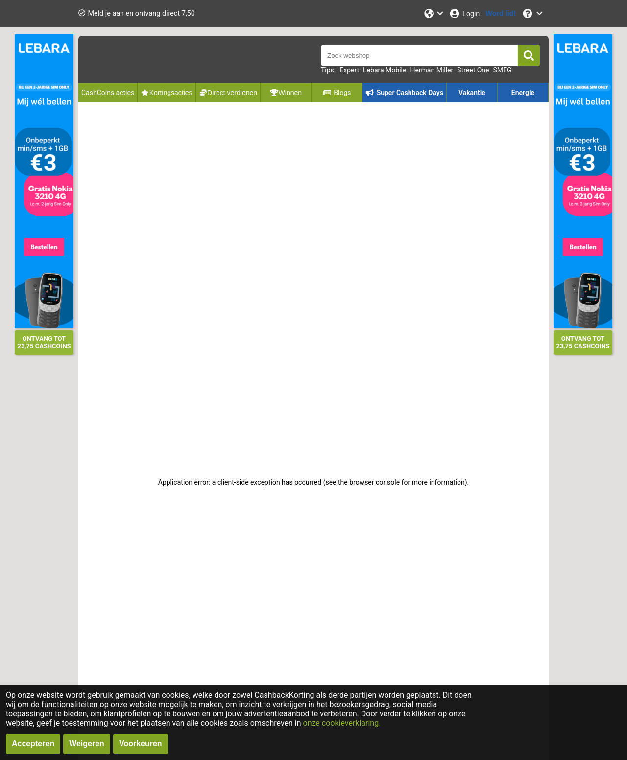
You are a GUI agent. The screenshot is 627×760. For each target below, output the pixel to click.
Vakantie (471, 92)
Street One (473, 70)
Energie (522, 92)
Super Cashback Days (404, 92)
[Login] (464, 13)
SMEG (502, 70)
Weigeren (86, 743)
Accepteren (33, 743)
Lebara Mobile (384, 70)
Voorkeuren (140, 743)
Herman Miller (431, 70)
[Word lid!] (500, 13)
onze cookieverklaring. (342, 723)
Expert (349, 70)
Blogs (337, 92)
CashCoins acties (107, 92)
